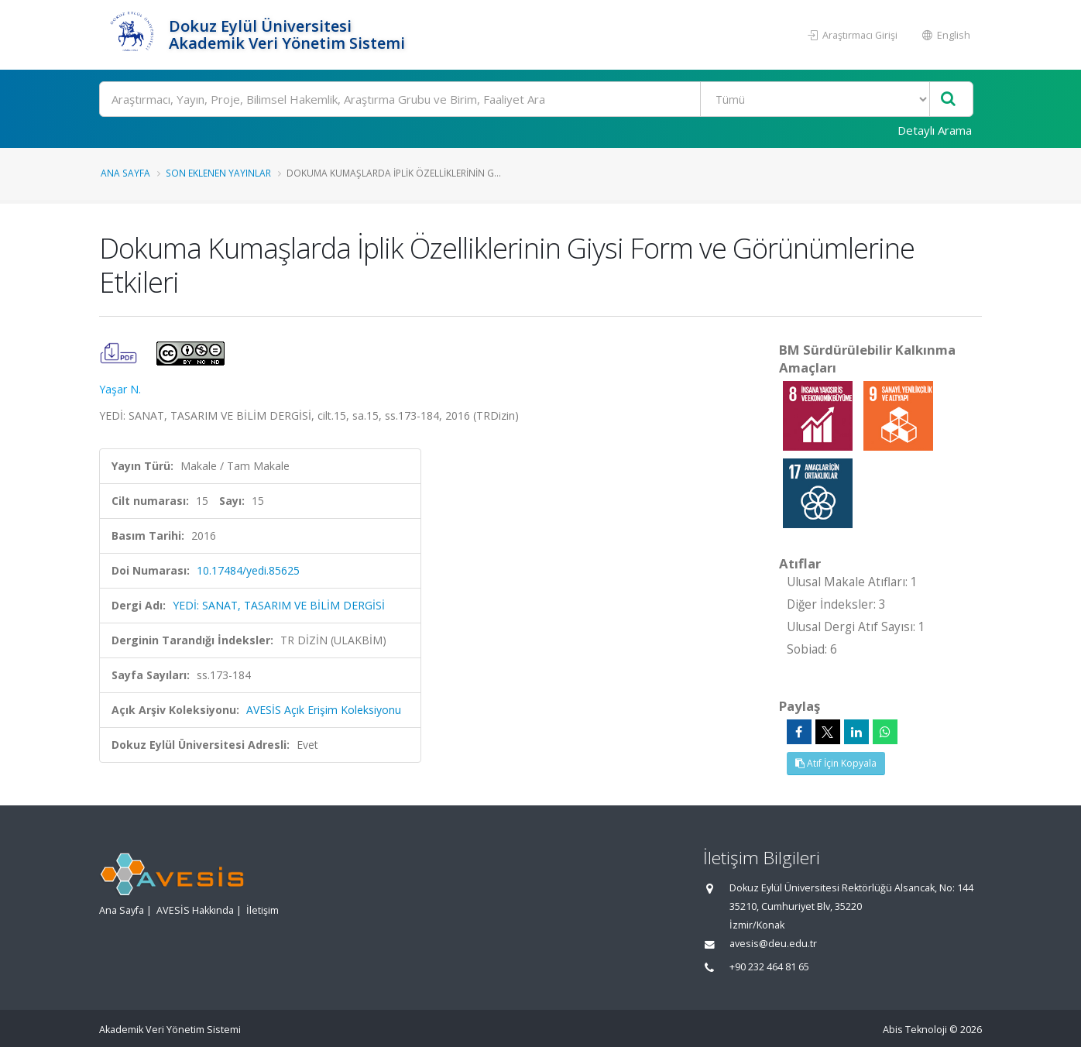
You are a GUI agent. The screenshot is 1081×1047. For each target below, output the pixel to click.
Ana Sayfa (125, 172)
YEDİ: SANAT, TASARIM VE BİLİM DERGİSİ (279, 605)
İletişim (262, 910)
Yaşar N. (120, 389)
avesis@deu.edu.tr (773, 943)
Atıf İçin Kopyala (836, 763)
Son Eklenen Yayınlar (218, 172)
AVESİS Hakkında (195, 910)
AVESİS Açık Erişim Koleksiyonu (323, 709)
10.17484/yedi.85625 (248, 570)
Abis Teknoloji (915, 1029)
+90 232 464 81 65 (769, 966)
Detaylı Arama (934, 130)
